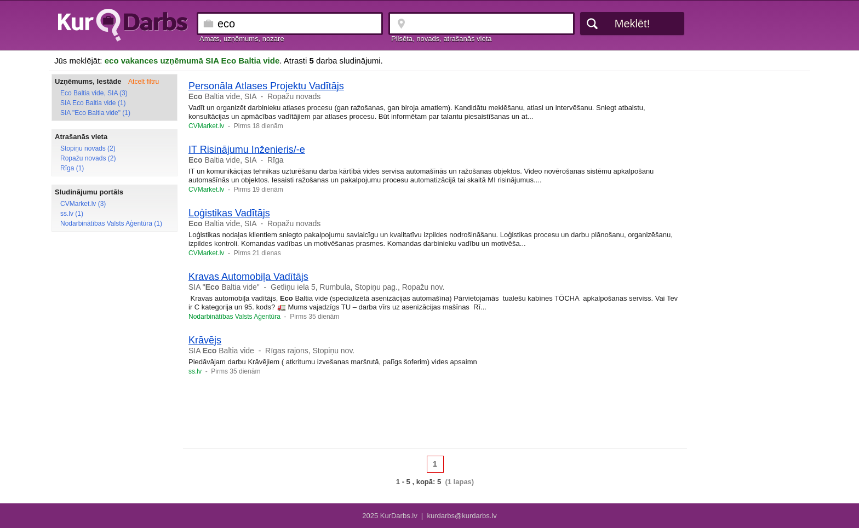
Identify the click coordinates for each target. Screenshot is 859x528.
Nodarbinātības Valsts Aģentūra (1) (111, 223)
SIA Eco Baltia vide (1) (92, 103)
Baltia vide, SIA (222, 96)
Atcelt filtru (143, 81)
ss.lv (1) (71, 213)
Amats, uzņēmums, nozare (241, 39)
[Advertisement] (435, 415)
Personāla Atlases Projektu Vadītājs (266, 86)
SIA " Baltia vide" (224, 287)
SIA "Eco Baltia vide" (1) (95, 113)
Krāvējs (204, 340)
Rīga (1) (72, 168)
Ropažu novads (293, 96)
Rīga (275, 160)
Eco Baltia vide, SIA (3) (94, 93)
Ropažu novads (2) (88, 158)
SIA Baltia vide (221, 350)
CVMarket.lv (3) (83, 204)
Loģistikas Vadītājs (229, 213)
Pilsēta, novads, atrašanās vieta (441, 39)
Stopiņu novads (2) (88, 148)
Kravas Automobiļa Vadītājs (248, 276)
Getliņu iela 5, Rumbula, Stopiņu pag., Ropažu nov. (357, 287)
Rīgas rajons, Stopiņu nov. (309, 350)
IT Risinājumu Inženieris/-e (246, 149)
